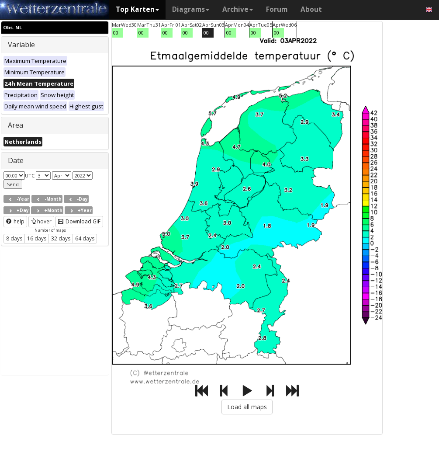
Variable (21, 44)
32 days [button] (60, 238)
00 (115, 32)
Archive (237, 9)
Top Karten (137, 9)
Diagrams (190, 9)
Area (15, 125)
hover (41, 221)
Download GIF (79, 221)
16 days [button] (36, 238)
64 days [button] (84, 238)
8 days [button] (14, 238)
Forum (276, 9)
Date (16, 160)
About (311, 9)
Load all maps (247, 407)
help (15, 221)
